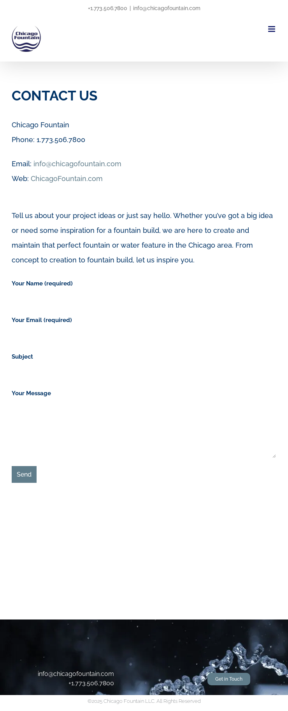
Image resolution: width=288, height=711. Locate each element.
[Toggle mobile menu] (272, 29)
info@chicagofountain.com (166, 8)
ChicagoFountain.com (67, 178)
